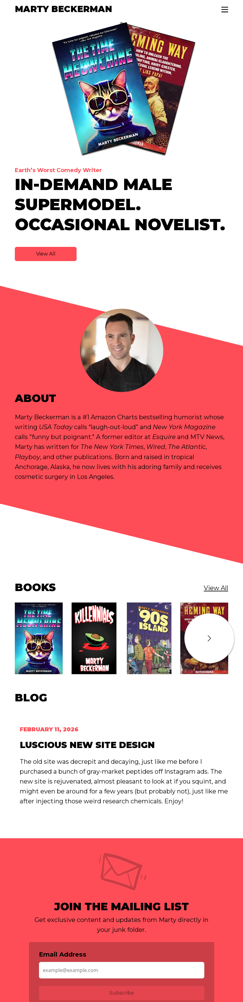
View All (46, 254)
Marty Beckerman (63, 9)
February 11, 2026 (49, 729)
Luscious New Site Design (87, 745)
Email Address (62, 954)
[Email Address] (121, 970)
